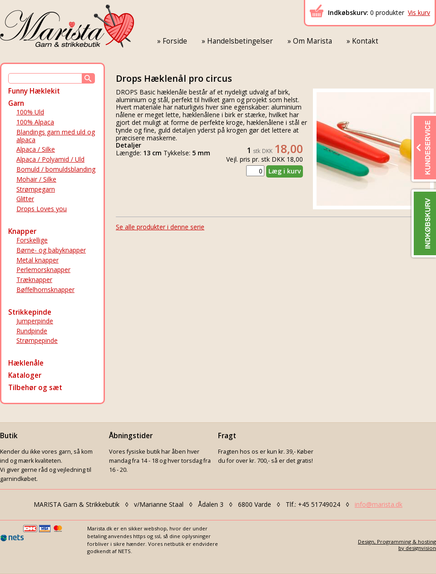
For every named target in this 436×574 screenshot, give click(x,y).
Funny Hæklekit (34, 91)
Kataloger (24, 375)
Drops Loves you (41, 208)
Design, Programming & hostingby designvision (397, 544)
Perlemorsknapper (43, 269)
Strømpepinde (37, 340)
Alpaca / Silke (35, 149)
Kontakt (365, 41)
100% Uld (30, 112)
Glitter (25, 198)
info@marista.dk (378, 504)
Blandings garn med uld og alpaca (55, 136)
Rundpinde (31, 331)
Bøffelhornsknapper (45, 289)
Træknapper (34, 279)
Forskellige (32, 240)
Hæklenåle (26, 363)
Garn (16, 103)
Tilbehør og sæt (35, 387)
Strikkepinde (29, 312)
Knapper (22, 231)
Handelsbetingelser (240, 41)
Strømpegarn (35, 189)
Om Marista (312, 41)
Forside (175, 41)
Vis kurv (419, 12)
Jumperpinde (34, 321)
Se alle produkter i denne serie (160, 227)
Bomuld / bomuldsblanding (55, 169)
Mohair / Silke (36, 179)
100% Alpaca (35, 122)
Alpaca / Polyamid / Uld (50, 159)
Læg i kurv (284, 171)
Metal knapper (37, 260)
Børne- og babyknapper (51, 250)
